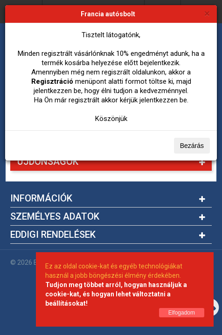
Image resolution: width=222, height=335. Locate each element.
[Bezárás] (207, 13)
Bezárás (192, 145)
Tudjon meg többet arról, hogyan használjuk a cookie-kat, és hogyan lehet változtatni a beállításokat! (116, 294)
